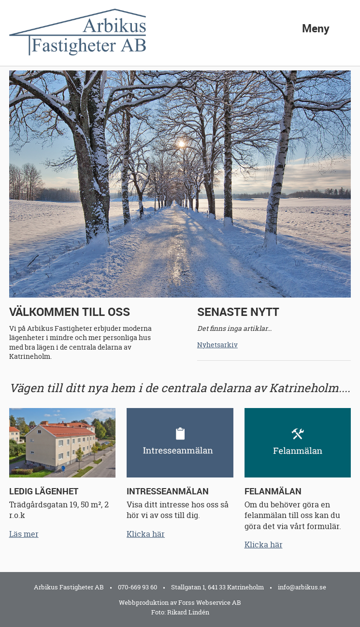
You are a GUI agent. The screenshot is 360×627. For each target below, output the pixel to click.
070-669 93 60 (137, 587)
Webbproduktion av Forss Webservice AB (180, 602)
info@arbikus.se (302, 587)
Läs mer (24, 534)
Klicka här (146, 534)
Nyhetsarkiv (217, 344)
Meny (316, 26)
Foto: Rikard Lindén (180, 612)
